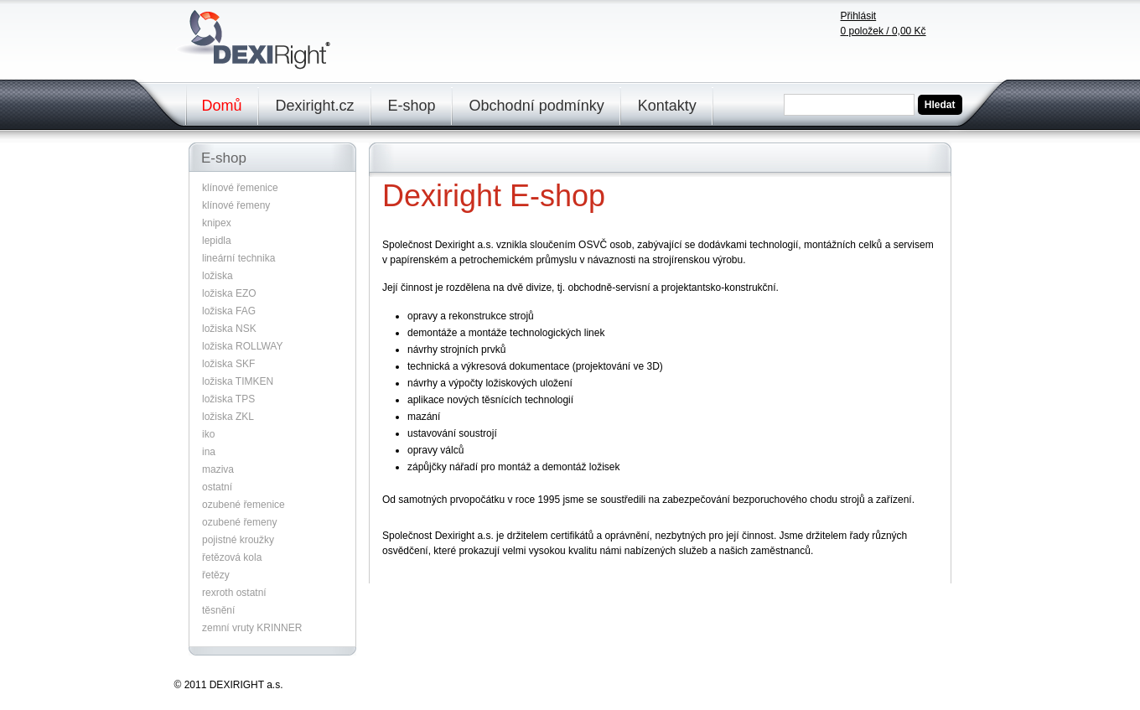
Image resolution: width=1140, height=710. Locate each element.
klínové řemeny (236, 205)
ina (208, 452)
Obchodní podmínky (536, 105)
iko (208, 434)
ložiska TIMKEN (237, 381)
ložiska (217, 276)
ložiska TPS (228, 399)
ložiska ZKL (228, 416)
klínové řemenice (240, 188)
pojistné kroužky (238, 540)
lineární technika (238, 258)
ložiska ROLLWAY (242, 346)
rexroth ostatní (234, 593)
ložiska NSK (229, 328)
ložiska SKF (228, 364)
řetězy (216, 575)
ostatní (217, 487)
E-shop (412, 105)
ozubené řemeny (239, 522)
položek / (883, 31)
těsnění (218, 610)
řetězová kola (232, 557)
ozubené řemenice (243, 504)
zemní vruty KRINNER (252, 628)
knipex (216, 223)
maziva (218, 469)
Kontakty (667, 105)
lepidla (216, 240)
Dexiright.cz (315, 105)
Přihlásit (859, 16)
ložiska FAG (229, 311)
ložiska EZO (229, 293)
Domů (222, 105)
